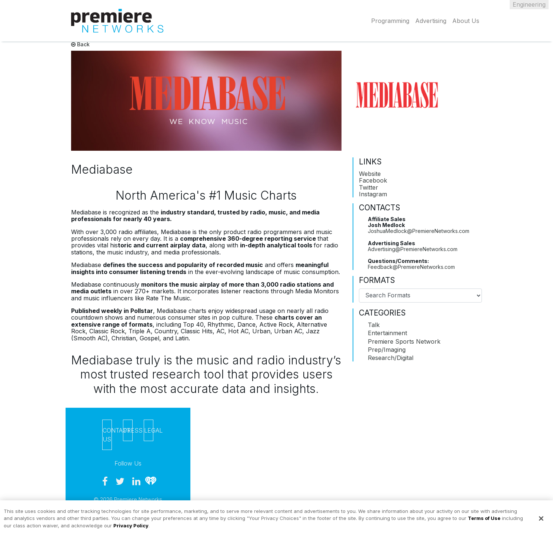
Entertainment (387, 333)
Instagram (373, 194)
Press (128, 430)
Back (80, 44)
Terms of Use (484, 521)
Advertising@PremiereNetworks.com (412, 249)
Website (370, 173)
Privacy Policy (131, 528)
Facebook (373, 180)
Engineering (529, 4)
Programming (390, 20)
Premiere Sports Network (404, 341)
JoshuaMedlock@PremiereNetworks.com (418, 231)
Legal (148, 430)
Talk (374, 324)
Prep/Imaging (387, 349)
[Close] (541, 521)
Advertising (430, 20)
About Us (465, 20)
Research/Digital (390, 357)
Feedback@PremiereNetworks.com (411, 267)
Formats (377, 280)
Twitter (368, 187)
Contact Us (107, 435)
